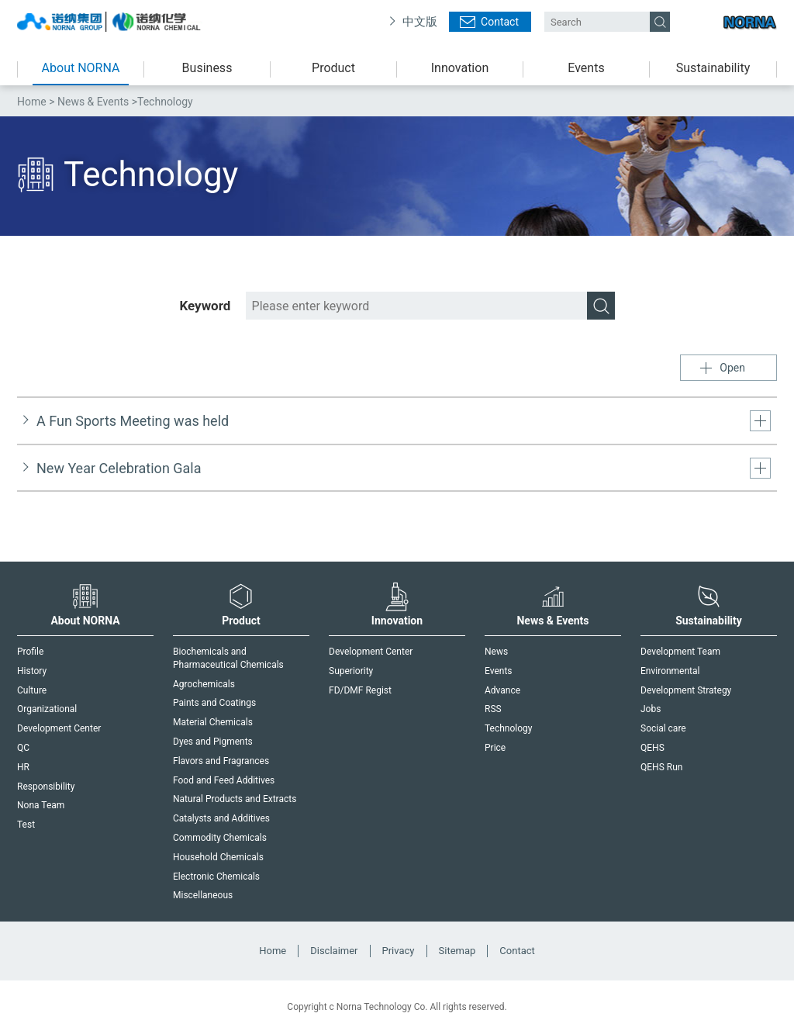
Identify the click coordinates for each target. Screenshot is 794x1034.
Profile (30, 651)
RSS (493, 709)
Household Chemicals (218, 857)
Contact (500, 22)
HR (23, 767)
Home (32, 101)
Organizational (47, 709)
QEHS (652, 747)
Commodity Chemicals (220, 837)
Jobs (650, 709)
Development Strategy (685, 690)
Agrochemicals (204, 684)
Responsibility (45, 786)
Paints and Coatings (214, 702)
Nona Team (40, 805)
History (32, 671)
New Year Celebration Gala (119, 468)
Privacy (398, 950)
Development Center (59, 728)
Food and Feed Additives (223, 780)
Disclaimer (333, 950)
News (496, 651)
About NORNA (81, 68)
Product (333, 68)
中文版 (419, 22)
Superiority (351, 671)
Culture (32, 690)
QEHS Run (661, 767)
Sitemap (457, 950)
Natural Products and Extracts (234, 799)
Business (207, 68)
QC (23, 747)
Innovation (459, 68)
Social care (663, 728)
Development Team (680, 651)
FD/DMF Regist (360, 690)
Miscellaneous (203, 895)
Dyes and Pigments (213, 741)
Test (26, 824)
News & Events (93, 101)
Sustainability (713, 68)
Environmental (669, 671)
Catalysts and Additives (221, 818)
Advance (502, 690)
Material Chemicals (213, 722)
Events (586, 68)
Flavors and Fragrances (221, 761)
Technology (508, 728)
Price (495, 747)
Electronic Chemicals (216, 876)
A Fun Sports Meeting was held (132, 421)
